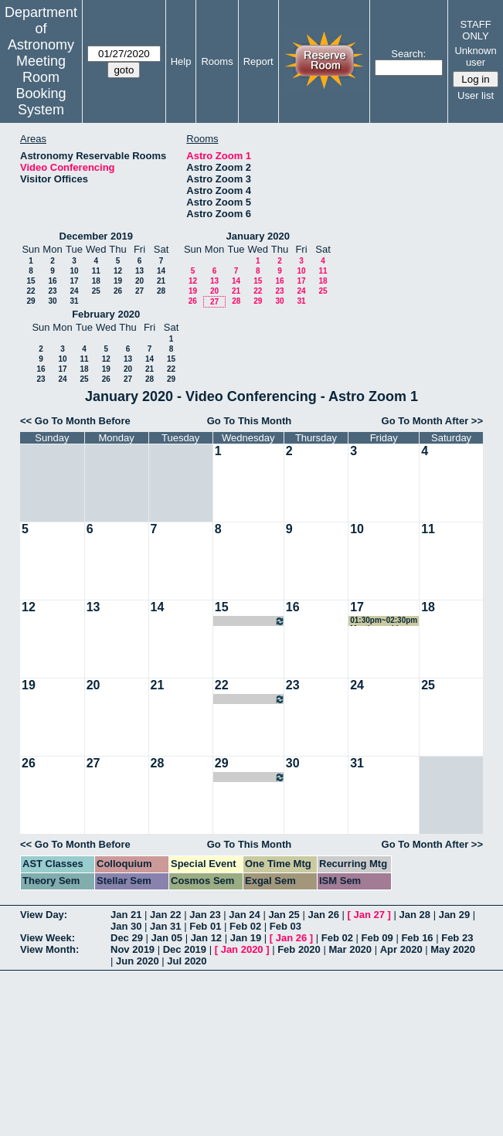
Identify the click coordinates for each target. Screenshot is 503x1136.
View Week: (47, 938)
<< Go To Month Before (75, 421)
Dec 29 (126, 938)
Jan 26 (323, 914)
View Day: (43, 914)
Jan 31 (165, 926)
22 (30, 291)
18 (96, 281)
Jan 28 (414, 914)
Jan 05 (166, 938)
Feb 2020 (299, 949)
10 (74, 271)
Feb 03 (285, 926)
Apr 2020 (401, 949)
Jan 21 (125, 914)
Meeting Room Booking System (40, 85)
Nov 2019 (132, 949)
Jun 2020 (137, 961)
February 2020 (106, 314)
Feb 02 (245, 926)
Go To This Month (249, 421)
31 (74, 301)
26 (118, 291)
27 (139, 291)
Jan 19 (245, 938)
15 (30, 281)
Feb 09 (377, 938)
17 (74, 281)
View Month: (49, 949)
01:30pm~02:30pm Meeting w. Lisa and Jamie (383, 621)
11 (96, 271)
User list (475, 95)
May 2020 (452, 949)
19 (118, 281)
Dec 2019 (184, 949)
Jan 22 (165, 914)
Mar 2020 (350, 949)
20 (139, 281)
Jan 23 (204, 914)
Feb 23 (457, 938)
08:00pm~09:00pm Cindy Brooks (250, 621)
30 (52, 301)
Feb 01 (205, 926)
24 (74, 291)
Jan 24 (244, 914)
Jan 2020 (242, 949)
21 (161, 281)
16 (52, 281)
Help (181, 61)
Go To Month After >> (432, 421)
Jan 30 (125, 926)
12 (118, 271)
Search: (408, 54)
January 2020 (258, 236)
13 (139, 271)
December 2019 (96, 236)
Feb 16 (417, 938)
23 (52, 291)
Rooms (217, 61)
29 (30, 301)
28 (161, 291)
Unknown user (475, 56)
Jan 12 (206, 938)
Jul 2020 (186, 961)
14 (161, 271)
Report (258, 61)
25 (96, 291)
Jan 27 (369, 914)
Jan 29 (454, 914)
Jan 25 (283, 914)
